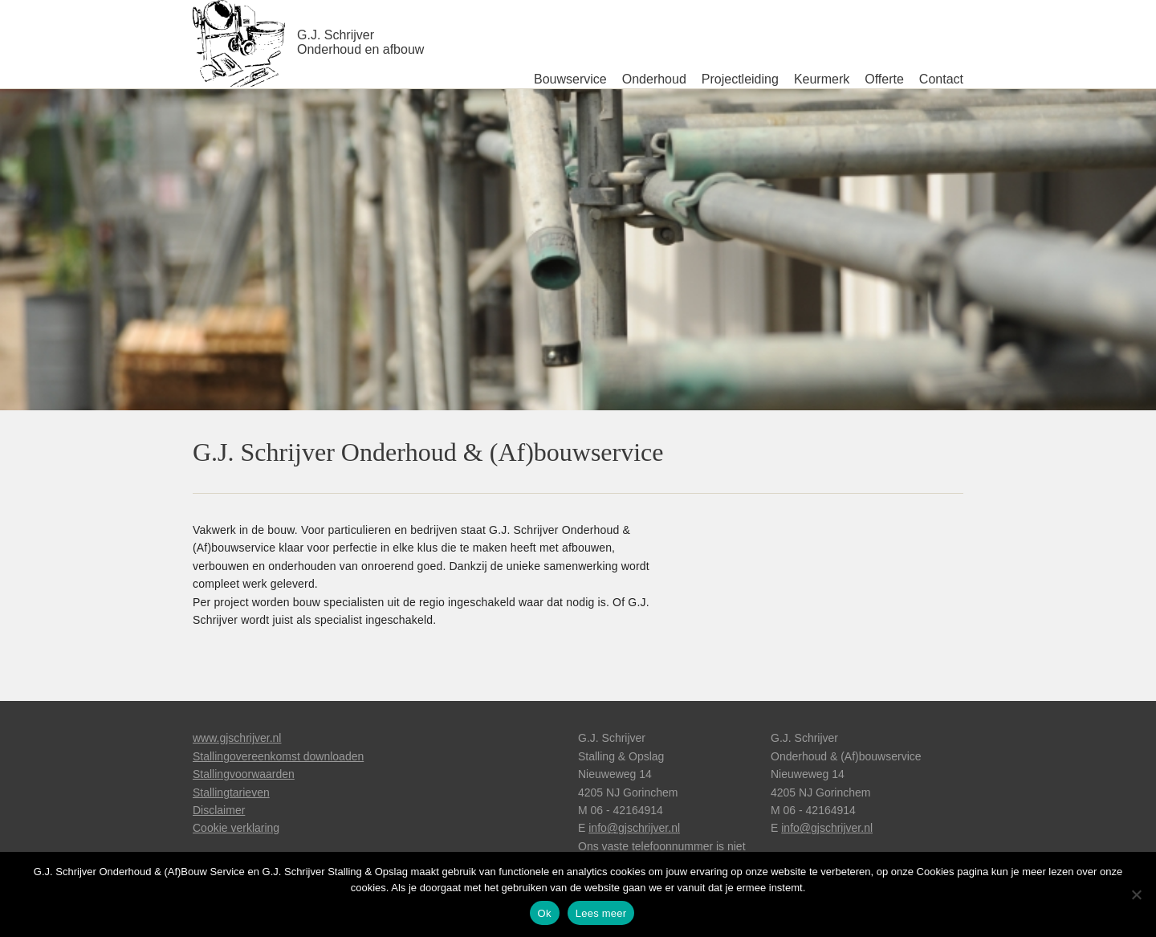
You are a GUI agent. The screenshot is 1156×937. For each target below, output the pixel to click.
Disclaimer (219, 810)
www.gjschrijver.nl (237, 737)
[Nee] (1136, 894)
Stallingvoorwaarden (244, 774)
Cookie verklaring (236, 827)
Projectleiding (740, 79)
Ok (545, 913)
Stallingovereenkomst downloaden (278, 756)
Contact (941, 79)
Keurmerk (821, 79)
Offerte (884, 79)
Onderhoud (654, 79)
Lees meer (601, 913)
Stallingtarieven (231, 792)
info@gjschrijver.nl (634, 827)
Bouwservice (570, 79)
